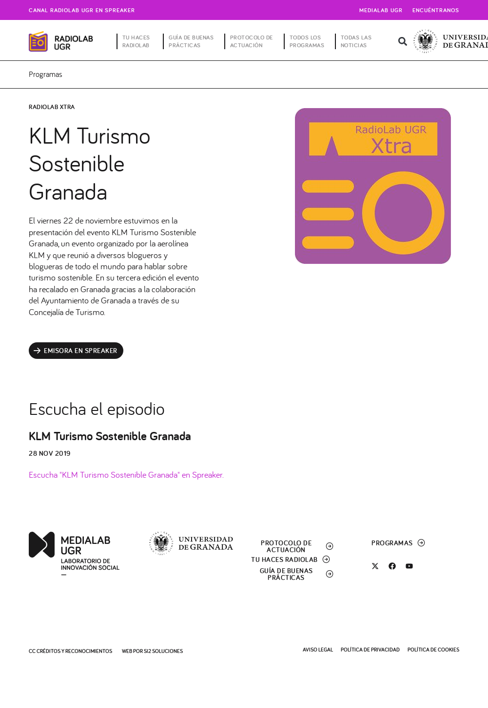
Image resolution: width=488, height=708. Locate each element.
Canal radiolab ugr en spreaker (82, 10)
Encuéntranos (435, 10)
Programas (45, 74)
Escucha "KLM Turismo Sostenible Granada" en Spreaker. (126, 474)
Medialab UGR (381, 10)
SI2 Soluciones (163, 651)
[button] (402, 42)
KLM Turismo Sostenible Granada (110, 436)
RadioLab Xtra (52, 107)
